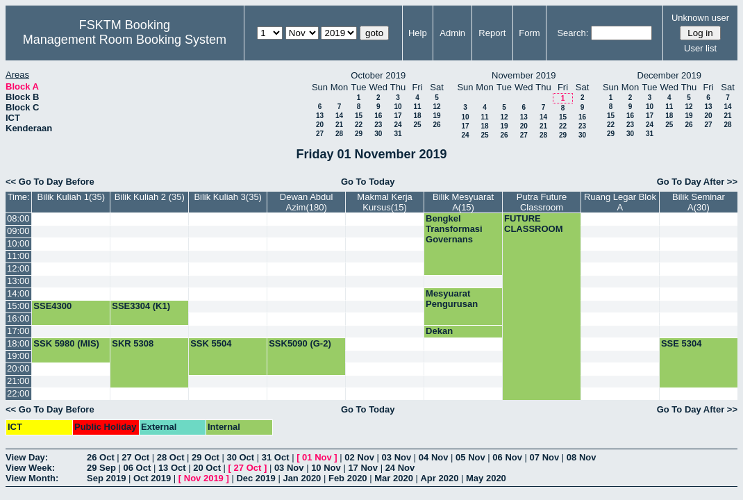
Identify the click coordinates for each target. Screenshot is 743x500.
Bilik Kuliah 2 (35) (150, 197)
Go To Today (368, 181)
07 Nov (545, 457)
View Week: (30, 467)
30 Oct (240, 457)
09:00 (18, 231)
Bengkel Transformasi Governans (454, 228)
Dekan (439, 331)
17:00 (18, 331)
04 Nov (434, 457)
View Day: (27, 457)
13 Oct (172, 467)
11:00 (18, 256)
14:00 (18, 293)
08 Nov (581, 457)
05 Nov (470, 457)
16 (378, 115)
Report (492, 33)
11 (417, 106)
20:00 (18, 368)
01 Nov (317, 457)
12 (436, 106)
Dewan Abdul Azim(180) (306, 202)
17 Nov (363, 467)
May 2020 (486, 478)
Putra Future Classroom (542, 202)
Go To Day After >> (697, 181)
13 (320, 115)
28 (339, 134)
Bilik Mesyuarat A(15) (463, 202)
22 (358, 124)
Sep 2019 (106, 478)
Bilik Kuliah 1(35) (71, 197)
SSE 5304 (681, 343)
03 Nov (397, 457)
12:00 (18, 268)
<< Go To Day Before (50, 181)
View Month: (32, 478)
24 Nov (400, 467)
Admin (452, 33)
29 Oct (205, 457)
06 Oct (137, 467)
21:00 (18, 381)
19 (436, 115)
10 (397, 106)
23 (378, 124)
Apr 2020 (439, 478)
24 (397, 124)
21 (339, 124)
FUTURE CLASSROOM (533, 223)
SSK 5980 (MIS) (66, 343)
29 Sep (101, 467)
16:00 (18, 318)
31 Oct (276, 457)
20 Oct (207, 467)
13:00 (18, 281)
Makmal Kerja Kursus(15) (384, 202)
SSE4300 (52, 306)
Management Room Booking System (124, 40)
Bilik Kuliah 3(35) (228, 197)
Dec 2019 (255, 478)
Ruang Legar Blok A (620, 202)
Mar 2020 (393, 478)
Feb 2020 (347, 478)
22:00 (18, 393)
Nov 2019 (204, 478)
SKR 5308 (132, 343)
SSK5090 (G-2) (300, 343)
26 (436, 124)
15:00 (18, 306)
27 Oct (135, 457)
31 (397, 134)
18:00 (18, 343)
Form (529, 33)
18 (417, 115)
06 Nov (507, 457)
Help (417, 33)
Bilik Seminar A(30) (698, 202)
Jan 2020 (302, 478)
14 (339, 115)
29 (358, 134)
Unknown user (700, 17)
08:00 (18, 218)
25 (417, 124)
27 (320, 134)
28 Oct (171, 457)
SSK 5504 (210, 343)
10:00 (18, 243)
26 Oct (101, 457)
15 (358, 115)
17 (397, 115)
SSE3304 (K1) (141, 306)
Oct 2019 (152, 478)
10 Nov (326, 467)
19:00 (18, 356)
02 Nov (359, 457)
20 (320, 124)
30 (378, 134)
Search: (572, 33)
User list (700, 48)
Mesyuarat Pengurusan (452, 298)
